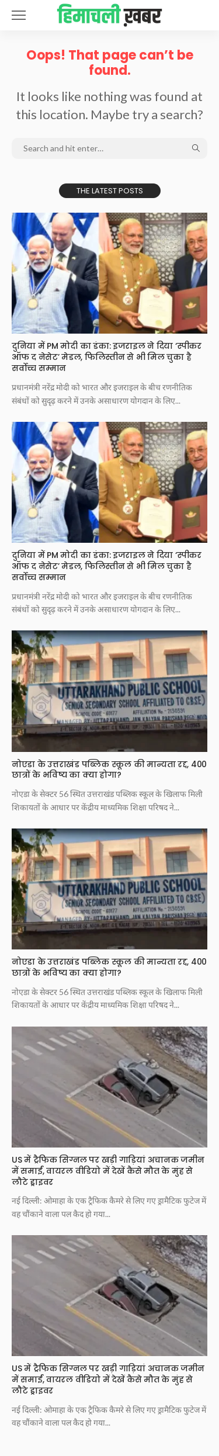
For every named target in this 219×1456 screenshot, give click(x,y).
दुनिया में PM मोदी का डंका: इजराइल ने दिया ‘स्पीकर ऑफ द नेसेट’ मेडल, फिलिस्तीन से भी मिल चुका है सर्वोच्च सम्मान (106, 357)
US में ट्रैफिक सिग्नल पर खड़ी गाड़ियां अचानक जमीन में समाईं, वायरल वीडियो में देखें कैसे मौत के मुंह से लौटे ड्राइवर (108, 1171)
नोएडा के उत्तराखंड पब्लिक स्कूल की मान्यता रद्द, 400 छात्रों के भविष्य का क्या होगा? (109, 769)
